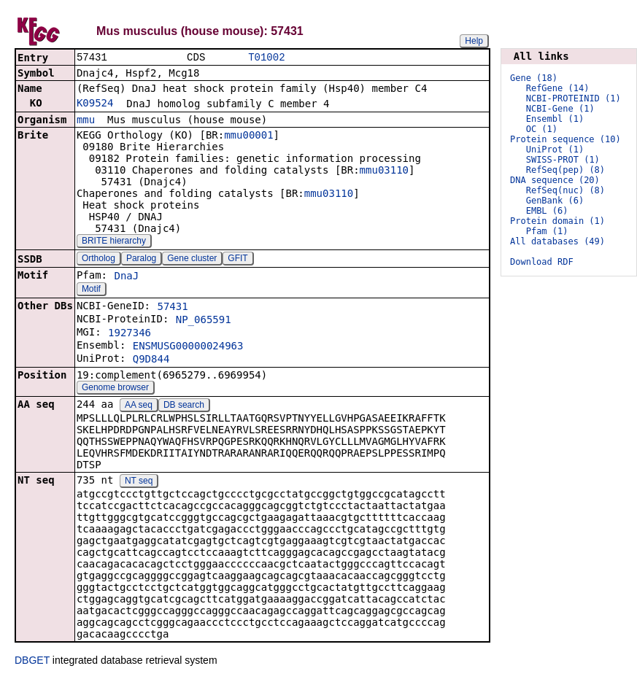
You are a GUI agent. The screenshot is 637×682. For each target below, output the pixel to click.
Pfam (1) (547, 231)
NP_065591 (203, 321)
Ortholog (98, 260)
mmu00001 (248, 136)
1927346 (129, 334)
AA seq (139, 406)
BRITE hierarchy (114, 242)
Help (474, 41)
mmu (86, 121)
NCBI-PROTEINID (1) (573, 98)
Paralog (141, 260)
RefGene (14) (558, 88)
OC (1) (541, 129)
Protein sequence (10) (565, 139)
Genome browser (115, 389)
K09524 (95, 104)
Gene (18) (533, 78)
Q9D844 (151, 360)
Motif (91, 290)
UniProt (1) (555, 149)
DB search (183, 406)
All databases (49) (557, 241)
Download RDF (542, 262)
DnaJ (126, 277)
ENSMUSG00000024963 (188, 347)
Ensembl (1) (555, 119)
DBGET (32, 661)
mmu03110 (384, 171)
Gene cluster (192, 260)
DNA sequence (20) (555, 180)
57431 (172, 308)
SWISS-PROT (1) (563, 160)
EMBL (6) (547, 211)
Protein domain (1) (557, 221)
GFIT (237, 260)
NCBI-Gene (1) (560, 109)
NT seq (139, 482)
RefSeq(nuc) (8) (565, 190)
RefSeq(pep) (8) (565, 170)
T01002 (266, 58)
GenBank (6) (555, 200)
